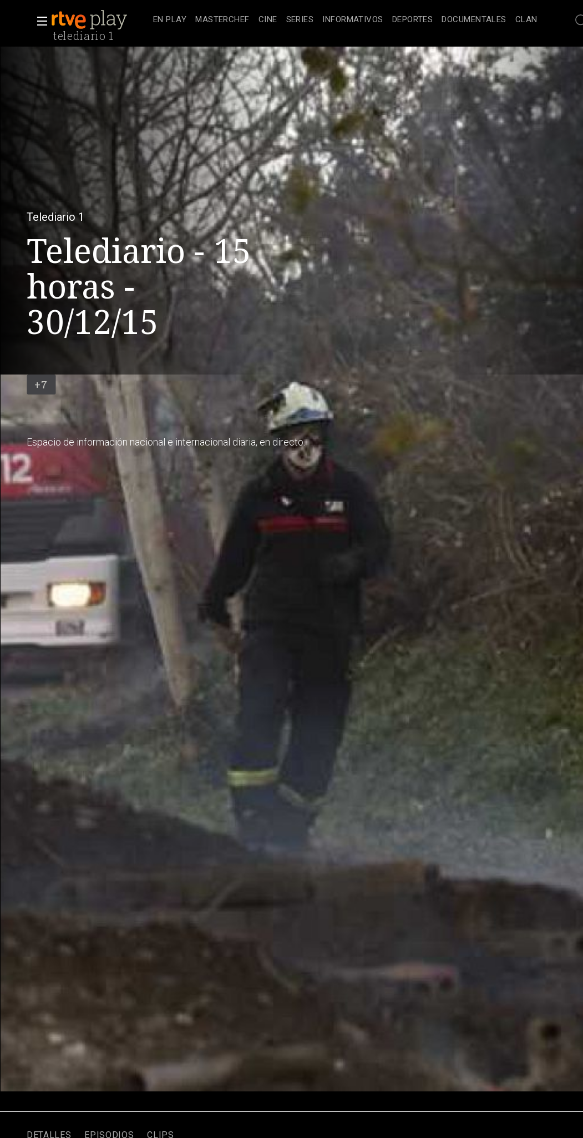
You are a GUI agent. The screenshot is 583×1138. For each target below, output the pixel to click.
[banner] (100, 20)
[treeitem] (169, 20)
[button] (39, 21)
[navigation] (345, 20)
